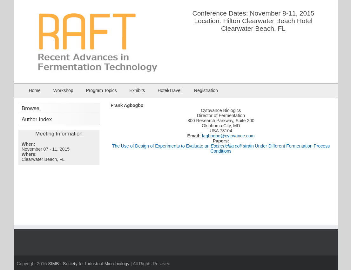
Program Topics (101, 90)
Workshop (63, 90)
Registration (206, 90)
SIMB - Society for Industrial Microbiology (88, 263)
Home (35, 90)
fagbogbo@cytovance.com (228, 135)
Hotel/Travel (169, 90)
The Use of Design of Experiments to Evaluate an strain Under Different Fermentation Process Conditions (221, 148)
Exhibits (137, 90)
